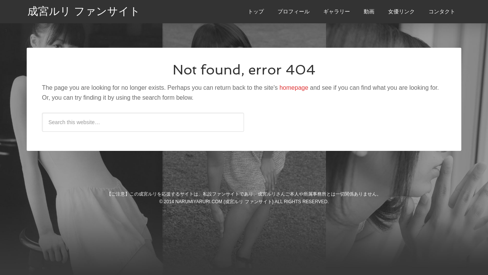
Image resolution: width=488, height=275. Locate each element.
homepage (293, 87)
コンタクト (442, 11)
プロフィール (294, 11)
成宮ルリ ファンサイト (83, 11)
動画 (369, 11)
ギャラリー (336, 11)
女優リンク (401, 11)
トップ (256, 11)
